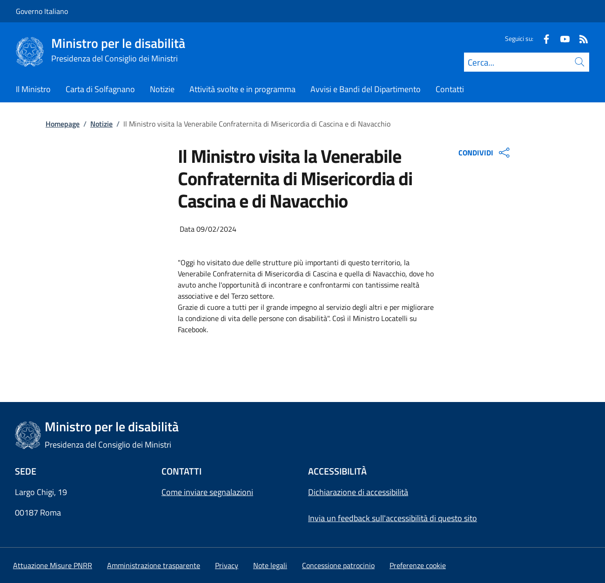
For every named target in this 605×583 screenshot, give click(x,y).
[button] (418, 565)
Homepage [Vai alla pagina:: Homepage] (63, 123)
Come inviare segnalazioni (207, 492)
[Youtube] (561, 38)
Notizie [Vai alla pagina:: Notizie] (101, 123)
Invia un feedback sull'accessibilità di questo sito (392, 518)
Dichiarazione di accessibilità (358, 492)
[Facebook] (542, 38)
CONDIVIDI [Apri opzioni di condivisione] (485, 152)
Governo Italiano (42, 11)
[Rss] (580, 38)
